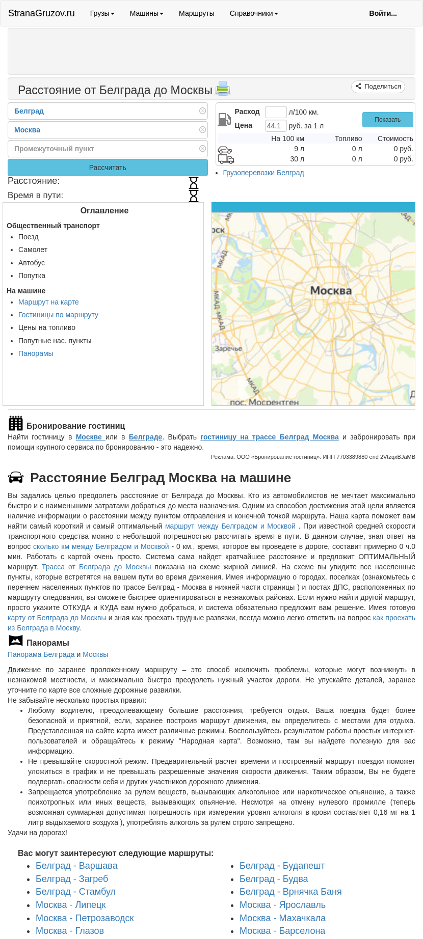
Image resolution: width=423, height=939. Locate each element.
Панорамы (36, 353)
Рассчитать (107, 167)
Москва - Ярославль (283, 905)
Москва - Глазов (70, 931)
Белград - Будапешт (282, 866)
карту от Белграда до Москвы (57, 618)
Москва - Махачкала (283, 918)
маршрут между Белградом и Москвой (231, 526)
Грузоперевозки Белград (263, 173)
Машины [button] (147, 13)
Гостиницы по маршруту (58, 315)
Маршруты (197, 13)
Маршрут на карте (48, 302)
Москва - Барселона (282, 931)
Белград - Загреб (72, 879)
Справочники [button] (254, 13)
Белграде (146, 437)
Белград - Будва (274, 879)
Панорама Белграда (41, 654)
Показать (388, 119)
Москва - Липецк (70, 905)
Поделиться (382, 86)
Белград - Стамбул (76, 892)
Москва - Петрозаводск (85, 918)
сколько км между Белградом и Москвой (101, 546)
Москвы (95, 654)
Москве (90, 437)
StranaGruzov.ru (41, 13)
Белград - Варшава (77, 866)
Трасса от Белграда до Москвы (96, 567)
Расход (247, 111)
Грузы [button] (102, 13)
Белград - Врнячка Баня (291, 892)
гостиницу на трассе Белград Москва (269, 437)
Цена (243, 125)
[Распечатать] (223, 92)
